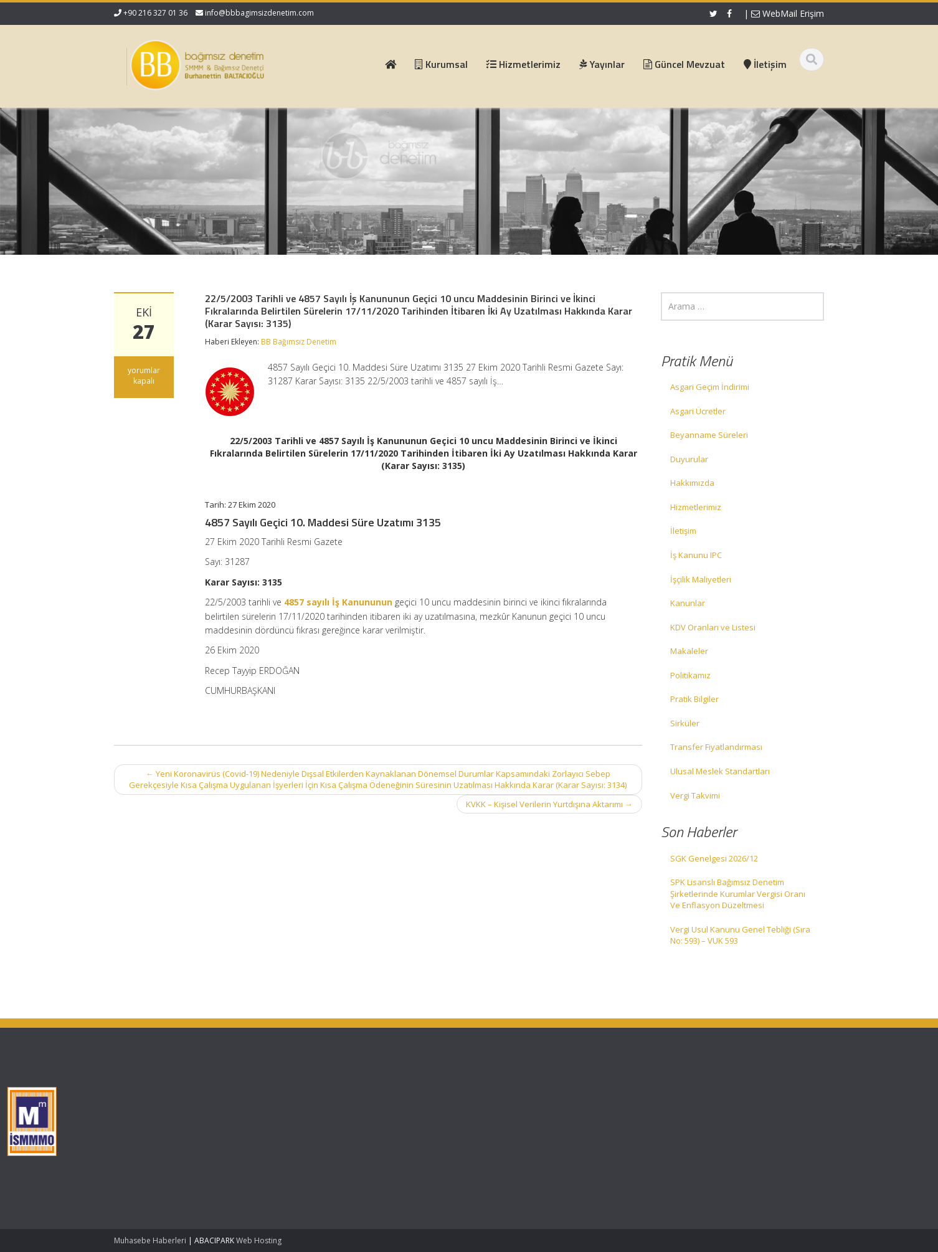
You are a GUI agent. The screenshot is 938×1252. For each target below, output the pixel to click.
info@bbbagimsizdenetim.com (259, 12)
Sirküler (684, 723)
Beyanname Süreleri (709, 434)
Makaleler (689, 651)
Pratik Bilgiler (694, 698)
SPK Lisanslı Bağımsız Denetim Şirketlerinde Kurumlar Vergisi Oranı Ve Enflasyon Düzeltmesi (737, 893)
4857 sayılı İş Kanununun (338, 602)
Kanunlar (687, 603)
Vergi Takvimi (695, 795)
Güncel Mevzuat (326, 1131)
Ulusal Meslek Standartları (720, 771)
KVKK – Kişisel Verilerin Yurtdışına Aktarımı (549, 804)
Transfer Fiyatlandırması (716, 746)
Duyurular (689, 459)
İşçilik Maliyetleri (700, 579)
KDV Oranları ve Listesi (713, 627)
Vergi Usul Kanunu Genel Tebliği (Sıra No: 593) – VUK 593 (740, 935)
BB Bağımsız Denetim (298, 341)
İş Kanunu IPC (696, 555)
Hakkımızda (692, 482)
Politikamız (690, 675)
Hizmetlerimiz (695, 507)
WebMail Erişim (787, 13)
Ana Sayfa (314, 1097)
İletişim (683, 530)
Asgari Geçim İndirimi (709, 386)
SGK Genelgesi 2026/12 (714, 858)
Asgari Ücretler (698, 411)
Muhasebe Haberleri (150, 1240)
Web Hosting (259, 1240)
